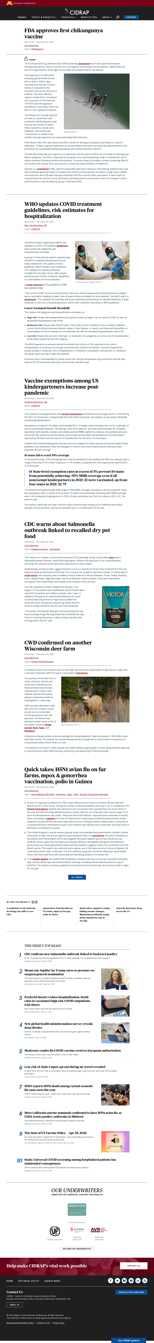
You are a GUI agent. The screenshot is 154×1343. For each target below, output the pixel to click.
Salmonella (55, 549)
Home (10, 1292)
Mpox (69, 794)
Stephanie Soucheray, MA (35, 402)
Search (118, 17)
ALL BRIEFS (77, 877)
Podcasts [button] (68, 17)
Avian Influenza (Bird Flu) (43, 794)
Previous (33, 902)
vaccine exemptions (71, 414)
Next (36, 902)
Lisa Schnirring (31, 45)
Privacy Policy (58, 1334)
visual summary (34, 284)
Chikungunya (37, 49)
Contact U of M (43, 1334)
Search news (52, 1292)
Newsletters (89, 17)
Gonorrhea (61, 794)
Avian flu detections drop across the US (129, 910)
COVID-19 (35, 229)
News (23, 17)
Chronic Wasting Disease (42, 661)
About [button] (106, 17)
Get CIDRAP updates (128, 1340)
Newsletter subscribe (131, 1303)
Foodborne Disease (39, 549)
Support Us (133, 1277)
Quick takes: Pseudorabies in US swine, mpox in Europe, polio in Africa (58, 911)
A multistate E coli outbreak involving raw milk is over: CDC (21, 911)
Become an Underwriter (77, 1259)
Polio (76, 794)
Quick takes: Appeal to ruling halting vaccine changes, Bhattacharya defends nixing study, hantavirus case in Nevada (95, 914)
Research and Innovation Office (20, 1334)
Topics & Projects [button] (43, 17)
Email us (14, 1316)
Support (131, 17)
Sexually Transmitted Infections (94, 794)
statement (30, 299)
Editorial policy (28, 1292)
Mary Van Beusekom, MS (35, 225)
